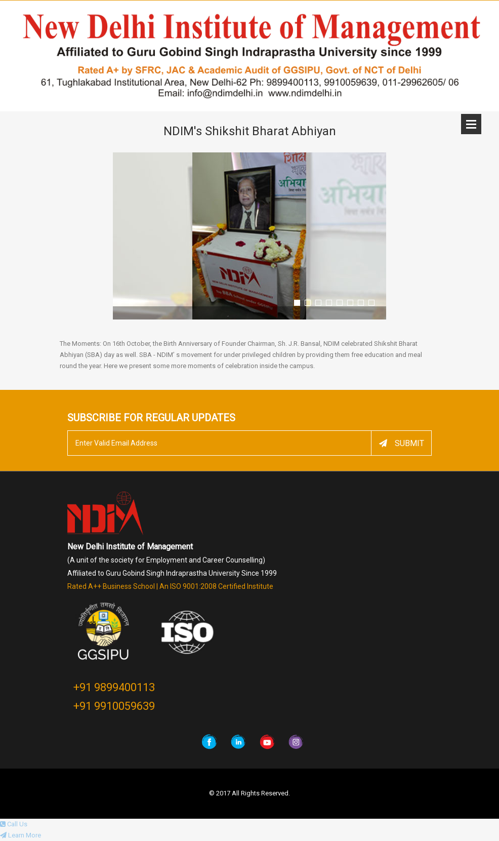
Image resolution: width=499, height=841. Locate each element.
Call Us (13, 824)
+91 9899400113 (114, 687)
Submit (401, 443)
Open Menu (471, 124)
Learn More (20, 835)
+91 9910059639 (114, 706)
